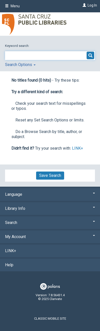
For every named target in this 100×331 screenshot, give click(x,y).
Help (9, 264)
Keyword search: (17, 46)
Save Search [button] (50, 175)
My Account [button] (50, 236)
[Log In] (83, 5)
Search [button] (50, 222)
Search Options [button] (20, 64)
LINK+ (77, 148)
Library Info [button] (50, 208)
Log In (92, 5)
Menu (12, 6)
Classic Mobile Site (50, 318)
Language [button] (50, 194)
